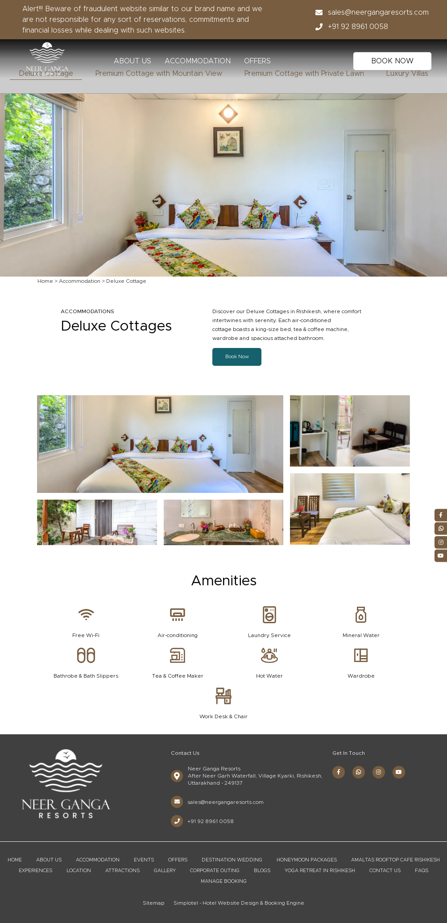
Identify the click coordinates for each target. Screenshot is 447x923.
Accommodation (198, 61)
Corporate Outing (215, 870)
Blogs (262, 870)
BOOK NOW (392, 61)
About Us (132, 61)
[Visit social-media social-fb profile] (338, 772)
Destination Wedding (232, 859)
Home (45, 281)
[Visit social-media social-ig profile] (378, 772)
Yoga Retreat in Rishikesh (320, 870)
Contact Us (385, 870)
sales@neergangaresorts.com (369, 12)
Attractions (122, 870)
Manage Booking (224, 881)
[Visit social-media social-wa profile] (358, 772)
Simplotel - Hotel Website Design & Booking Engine (239, 903)
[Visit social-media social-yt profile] (399, 772)
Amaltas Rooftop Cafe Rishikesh (395, 859)
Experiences (35, 870)
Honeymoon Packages (307, 859)
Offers (257, 61)
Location (78, 870)
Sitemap (154, 903)
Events (144, 859)
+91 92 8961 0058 (349, 27)
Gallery (165, 870)
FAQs (421, 870)
